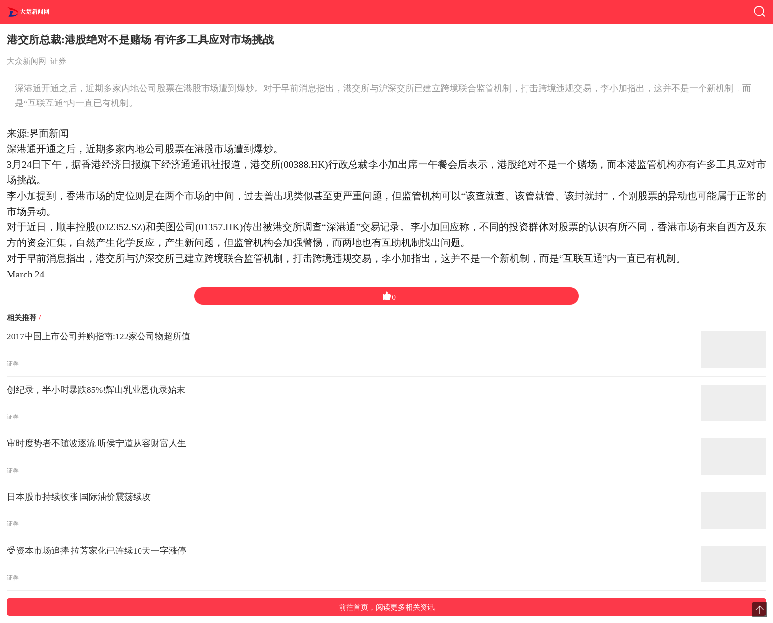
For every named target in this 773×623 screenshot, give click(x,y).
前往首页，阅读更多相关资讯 (387, 607)
